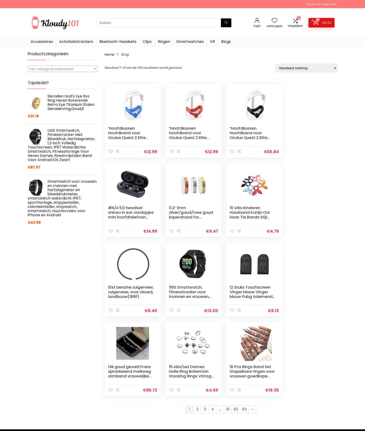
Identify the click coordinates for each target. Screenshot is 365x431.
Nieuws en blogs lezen (321, 4)
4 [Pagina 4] (212, 329)
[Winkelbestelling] (306, 68)
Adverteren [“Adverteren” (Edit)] (249, 413)
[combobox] (63, 69)
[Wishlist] (274, 21)
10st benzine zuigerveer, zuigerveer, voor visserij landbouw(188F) (248, 214)
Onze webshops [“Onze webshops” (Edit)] (253, 407)
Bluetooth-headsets (117, 41)
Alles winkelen (251, 394)
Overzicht (248, 387)
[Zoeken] (226, 22)
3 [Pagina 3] (205, 329)
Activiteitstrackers (76, 41)
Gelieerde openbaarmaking (313, 394)
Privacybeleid (301, 381)
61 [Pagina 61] (228, 329)
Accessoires (42, 41)
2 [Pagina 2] (197, 329)
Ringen (164, 41)
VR (212, 41)
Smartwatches (190, 41)
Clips (147, 41)
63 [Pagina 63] (244, 329)
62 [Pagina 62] (236, 329)
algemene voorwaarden (310, 387)
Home (109, 54)
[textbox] (62, 69)
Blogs (226, 41)
